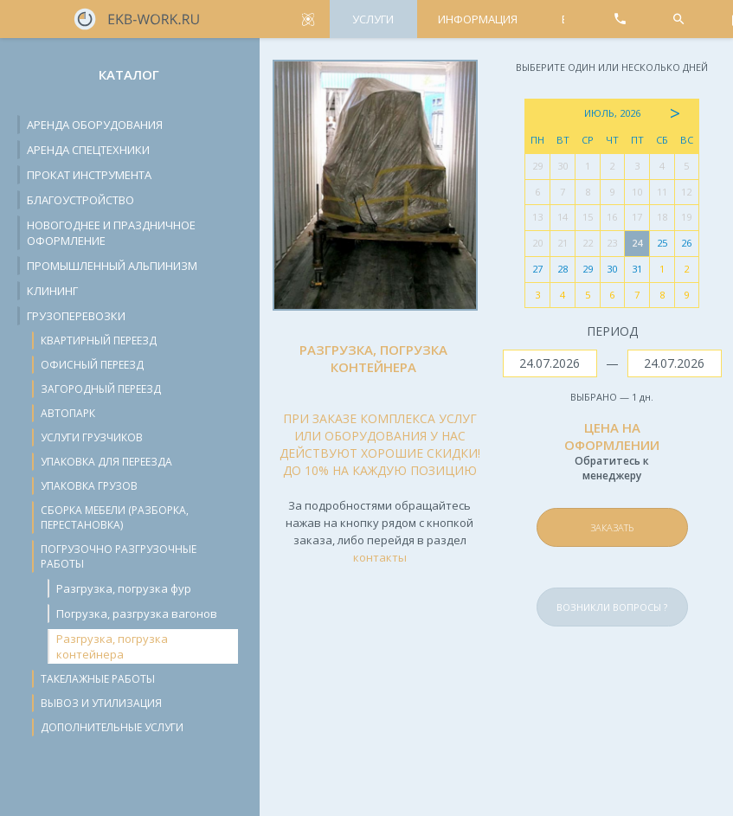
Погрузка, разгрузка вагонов (136, 613)
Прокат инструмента (89, 175)
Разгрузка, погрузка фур (123, 588)
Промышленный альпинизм (112, 265)
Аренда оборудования (95, 124)
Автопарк (68, 413)
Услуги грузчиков (92, 437)
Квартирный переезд (99, 340)
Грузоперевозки (76, 316)
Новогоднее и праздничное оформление (111, 232)
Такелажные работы (98, 678)
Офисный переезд (92, 364)
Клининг (52, 291)
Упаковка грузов (89, 486)
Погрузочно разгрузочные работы (118, 556)
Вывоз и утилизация (101, 703)
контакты (380, 557)
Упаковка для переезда (106, 461)
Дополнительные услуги (112, 727)
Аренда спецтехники (88, 149)
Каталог (129, 74)
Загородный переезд (101, 389)
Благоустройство (80, 200)
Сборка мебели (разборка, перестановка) (115, 517)
